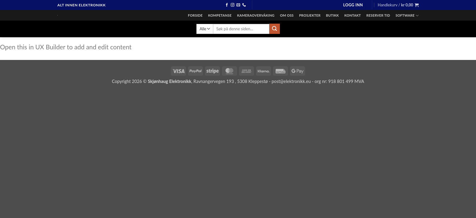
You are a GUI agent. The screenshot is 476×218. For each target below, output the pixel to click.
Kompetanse (220, 15)
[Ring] (244, 5)
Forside (195, 15)
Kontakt (352, 15)
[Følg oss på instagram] (232, 5)
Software (407, 15)
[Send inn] (274, 29)
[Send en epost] (238, 5)
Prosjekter (310, 15)
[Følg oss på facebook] (227, 5)
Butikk (332, 15)
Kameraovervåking (255, 15)
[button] (352, 5)
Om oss (287, 15)
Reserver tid (378, 15)
